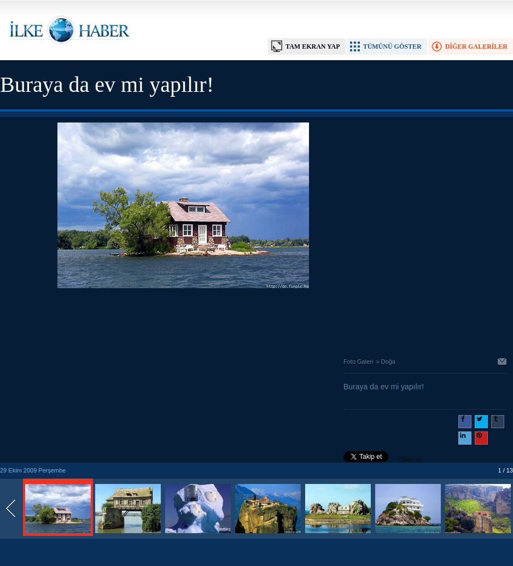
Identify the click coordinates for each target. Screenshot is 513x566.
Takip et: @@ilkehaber (383, 461)
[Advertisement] (183, 320)
